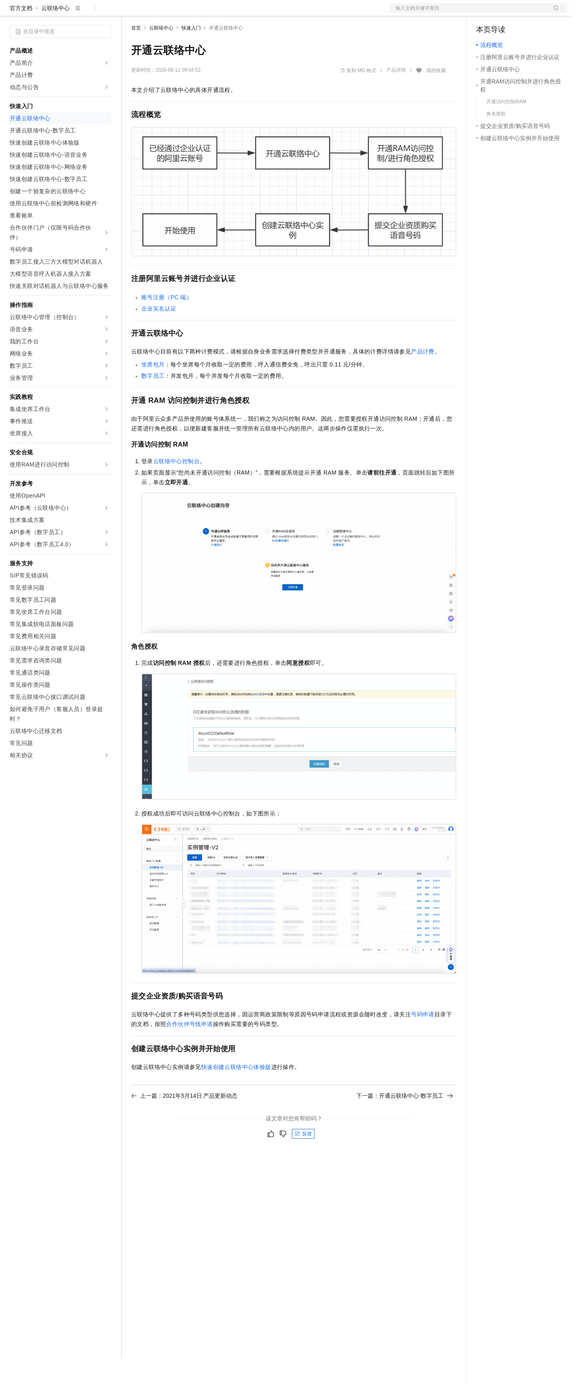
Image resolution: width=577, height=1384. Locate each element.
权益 (155, 13)
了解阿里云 (267, 13)
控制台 (504, 13)
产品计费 (422, 377)
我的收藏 (436, 96)
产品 (105, 13)
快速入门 (191, 54)
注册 (524, 13)
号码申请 (422, 1040)
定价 (175, 13)
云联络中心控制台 (176, 487)
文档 (468, 13)
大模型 (83, 13)
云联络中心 (55, 34)
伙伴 (219, 13)
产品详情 (396, 96)
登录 (553, 13)
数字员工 (153, 401)
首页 (136, 54)
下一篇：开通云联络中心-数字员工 (404, 1121)
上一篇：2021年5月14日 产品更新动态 (184, 1121)
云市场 (197, 13)
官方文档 (21, 34)
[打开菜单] (13, 13)
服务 (239, 13)
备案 (485, 13)
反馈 (303, 1160)
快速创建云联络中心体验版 (236, 1093)
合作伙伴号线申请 (189, 1050)
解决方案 (130, 13)
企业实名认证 (158, 334)
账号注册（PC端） (166, 323)
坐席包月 (153, 390)
